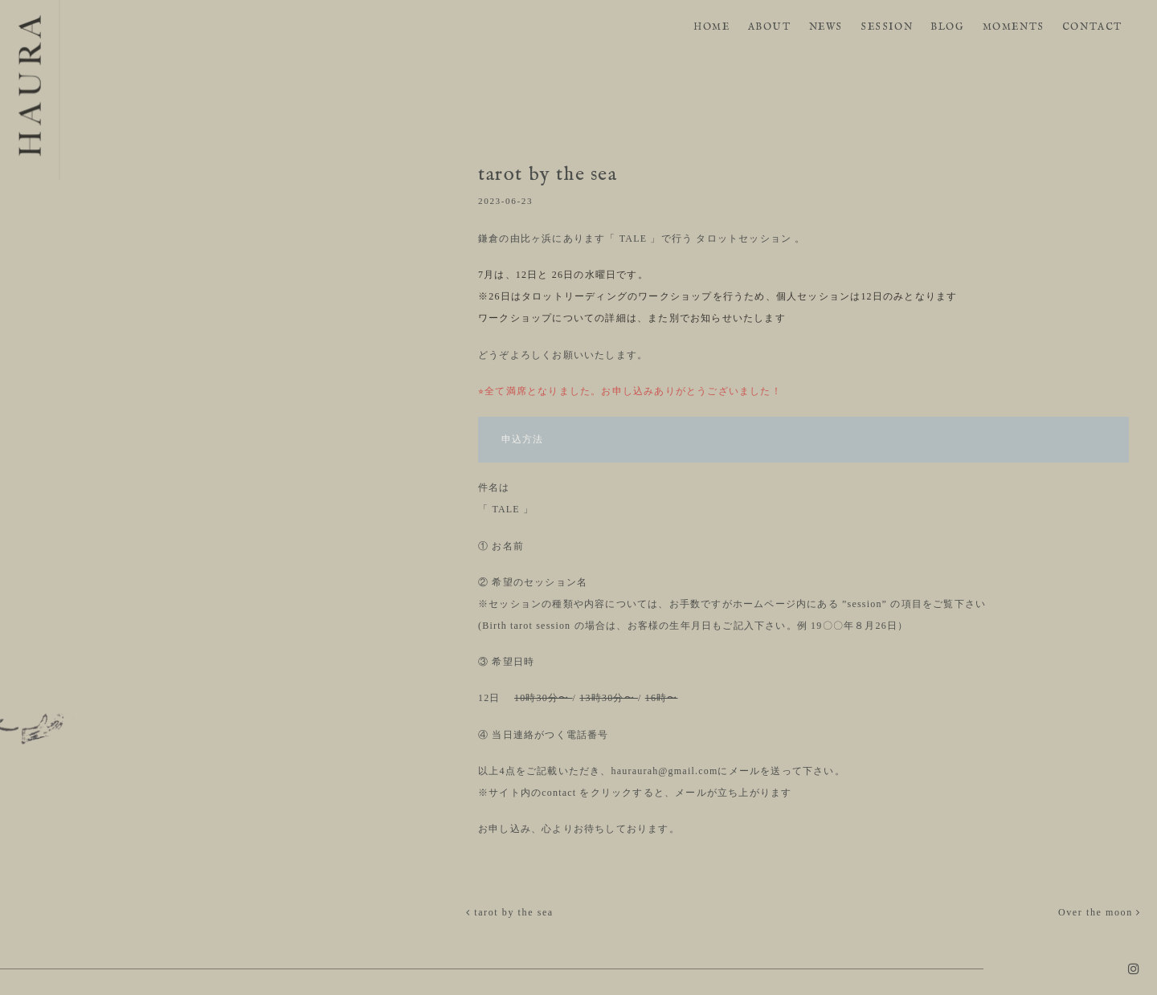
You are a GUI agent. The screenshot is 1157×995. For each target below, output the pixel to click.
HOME (711, 27)
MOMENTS (1014, 27)
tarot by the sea (510, 912)
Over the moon (1099, 912)
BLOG (947, 27)
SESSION (887, 27)
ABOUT (769, 27)
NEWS (826, 27)
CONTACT (1092, 27)
